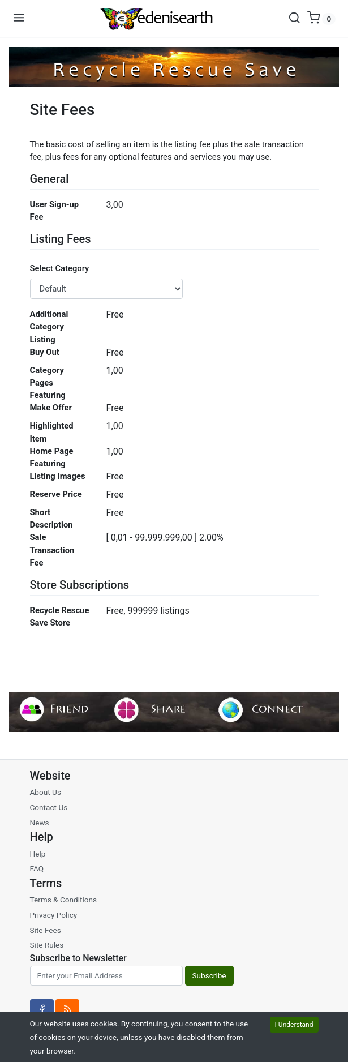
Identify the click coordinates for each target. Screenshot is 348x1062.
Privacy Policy (54, 914)
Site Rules (47, 944)
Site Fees (45, 930)
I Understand (294, 1025)
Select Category (59, 268)
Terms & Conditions (63, 899)
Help (38, 853)
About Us (45, 791)
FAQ (37, 868)
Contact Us (49, 807)
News (39, 822)
